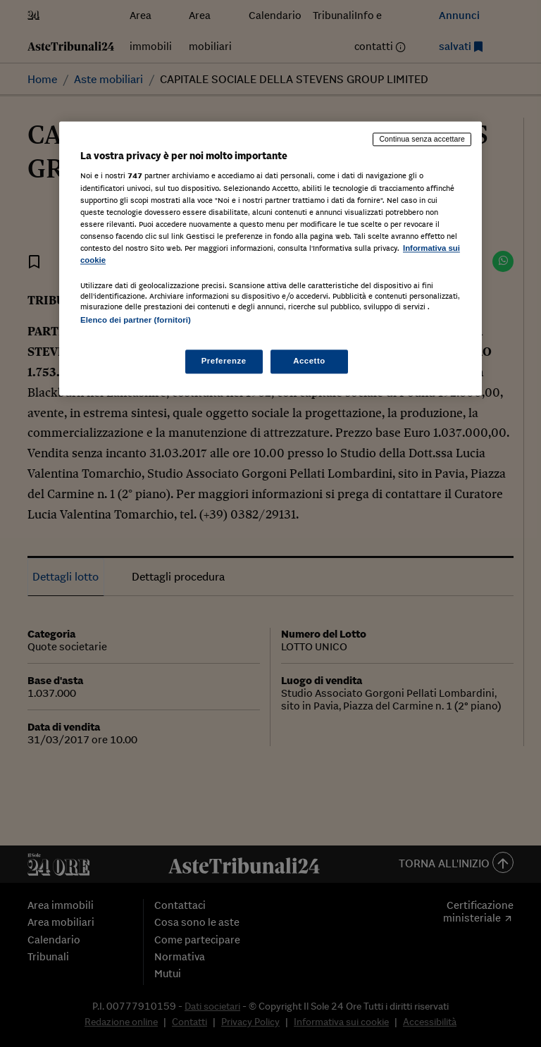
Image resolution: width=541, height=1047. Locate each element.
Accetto (309, 361)
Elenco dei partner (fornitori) (135, 320)
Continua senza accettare (422, 139)
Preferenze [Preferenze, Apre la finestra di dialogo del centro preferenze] (224, 361)
